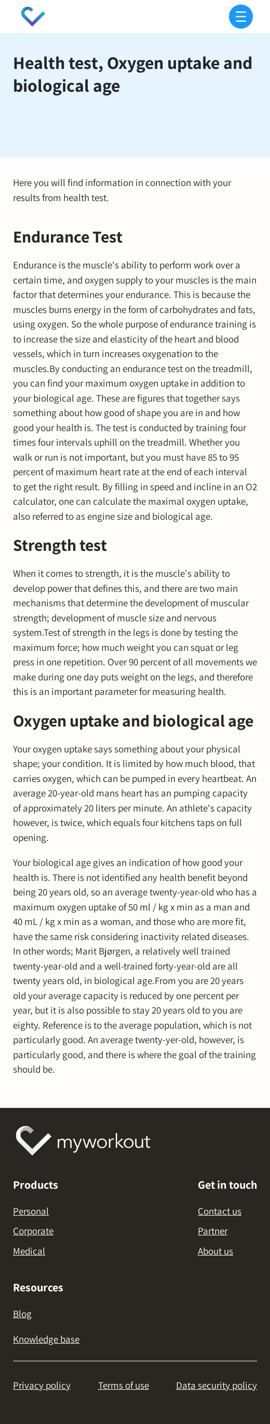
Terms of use (123, 1385)
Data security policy (216, 1385)
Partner (212, 1230)
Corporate (33, 1230)
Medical (29, 1251)
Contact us (219, 1211)
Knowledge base (46, 1339)
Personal (31, 1211)
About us (215, 1251)
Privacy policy (42, 1385)
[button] (238, 16)
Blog (22, 1313)
